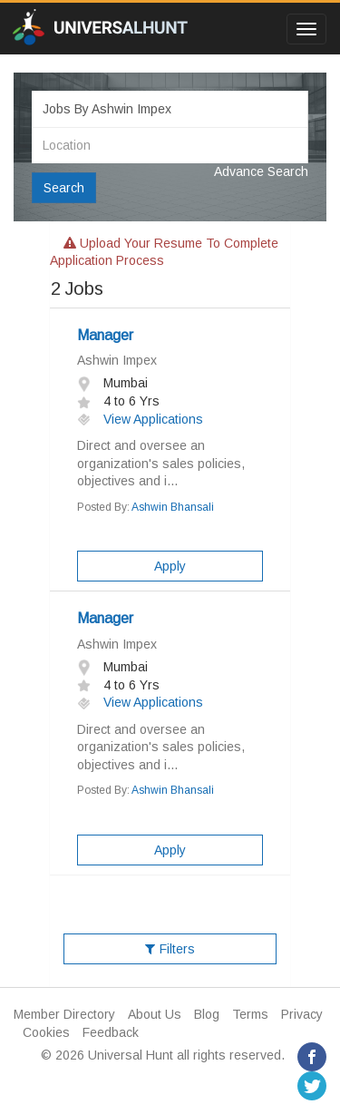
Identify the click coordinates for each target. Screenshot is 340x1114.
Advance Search (261, 171)
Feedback (111, 1032)
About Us (154, 1014)
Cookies (46, 1032)
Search (64, 188)
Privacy (302, 1014)
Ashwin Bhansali (172, 507)
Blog (206, 1014)
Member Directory (64, 1014)
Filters (170, 949)
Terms (250, 1014)
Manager (105, 335)
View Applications (140, 419)
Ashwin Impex (117, 360)
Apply (170, 566)
